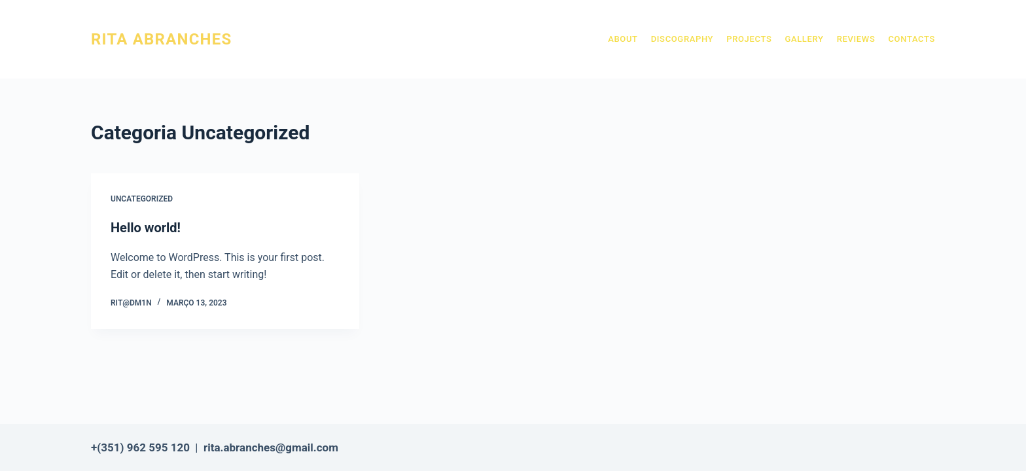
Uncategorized (142, 198)
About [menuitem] (622, 39)
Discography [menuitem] (682, 39)
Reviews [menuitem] (856, 39)
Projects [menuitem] (748, 39)
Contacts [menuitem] (911, 39)
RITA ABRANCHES (161, 39)
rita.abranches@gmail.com (270, 447)
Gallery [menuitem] (804, 39)
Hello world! (146, 228)
